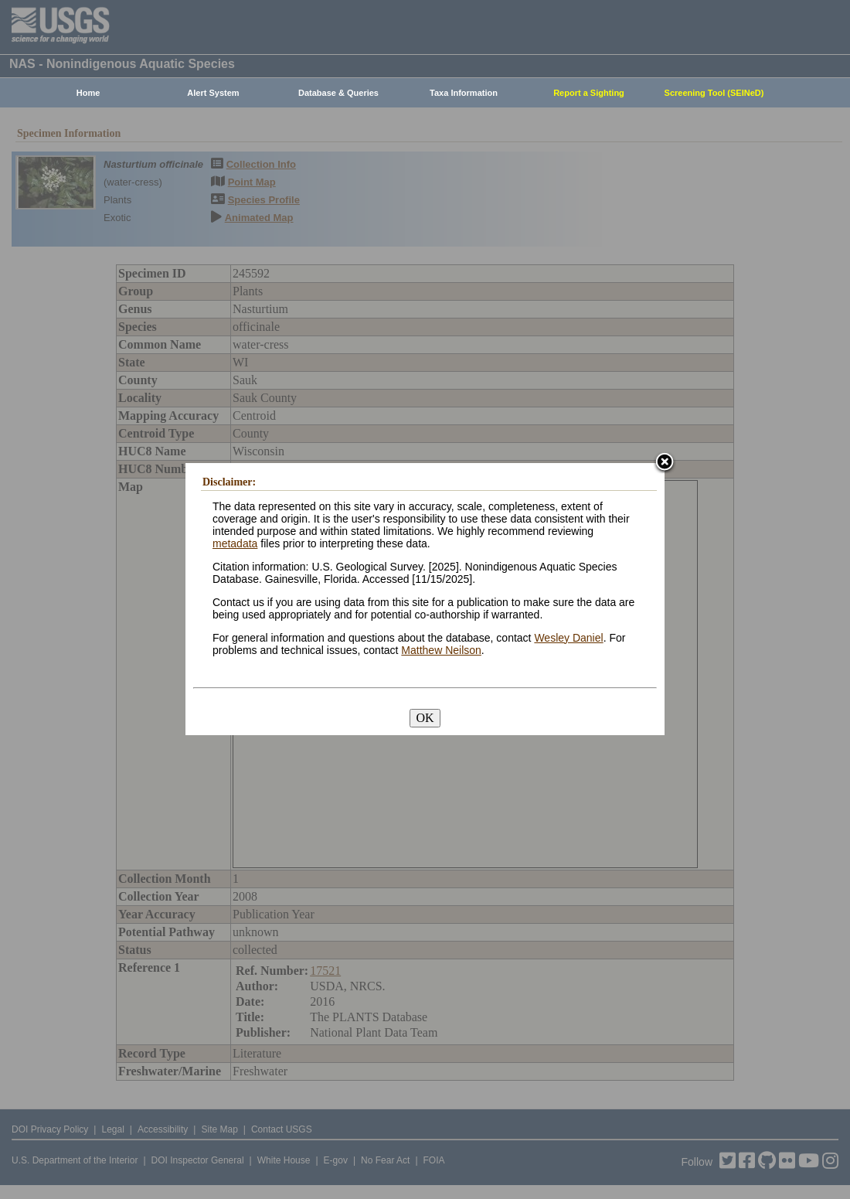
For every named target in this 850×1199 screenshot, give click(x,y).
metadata (234, 543)
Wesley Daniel (568, 638)
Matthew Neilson (441, 650)
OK (425, 717)
